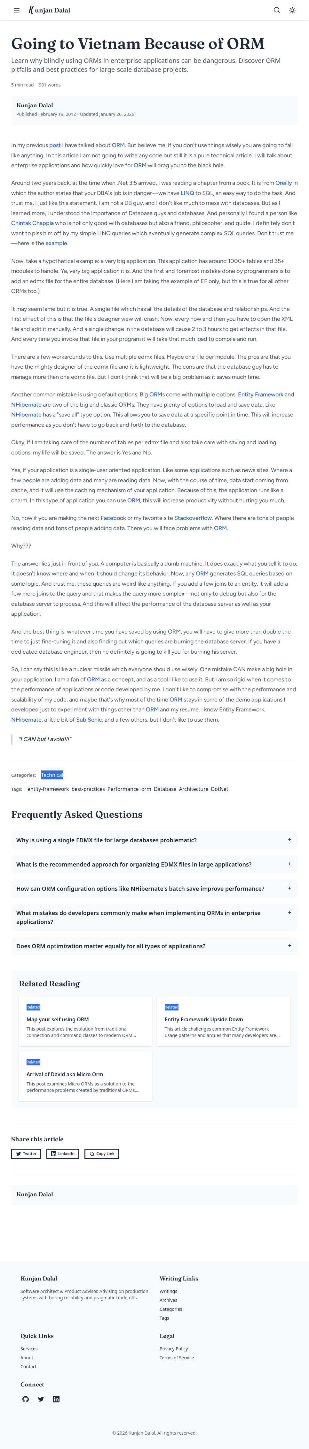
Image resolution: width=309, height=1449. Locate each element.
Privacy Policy (174, 1349)
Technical (52, 774)
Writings (168, 1291)
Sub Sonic (89, 719)
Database (165, 788)
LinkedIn (63, 1153)
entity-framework (48, 788)
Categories (171, 1309)
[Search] (277, 10)
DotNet (219, 788)
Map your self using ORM (58, 1019)
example (56, 243)
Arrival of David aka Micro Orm (65, 1074)
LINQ (187, 193)
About (26, 1358)
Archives (168, 1300)
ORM (118, 145)
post (55, 145)
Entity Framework (260, 394)
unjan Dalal (49, 10)
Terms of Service (177, 1358)
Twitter (26, 1153)
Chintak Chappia (32, 223)
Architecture (194, 788)
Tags (164, 1318)
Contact (28, 1366)
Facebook (113, 518)
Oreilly (283, 182)
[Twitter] (41, 1399)
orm (146, 788)
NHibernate (26, 404)
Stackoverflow (193, 518)
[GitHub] (25, 1399)
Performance (123, 788)
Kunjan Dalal (34, 105)
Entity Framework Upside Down (204, 1019)
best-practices (88, 788)
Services (28, 1349)
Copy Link (102, 1153)
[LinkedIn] (56, 1399)
